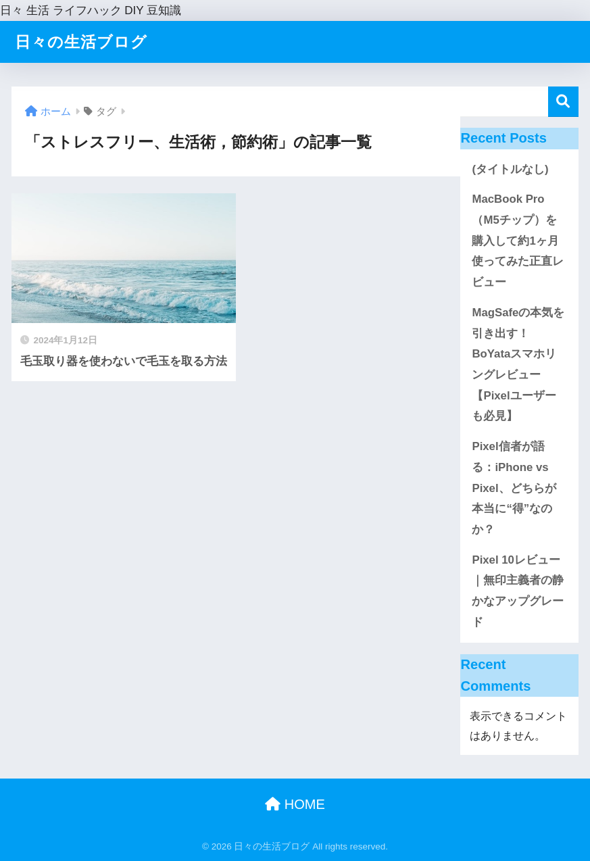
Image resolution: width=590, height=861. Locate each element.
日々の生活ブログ (81, 42)
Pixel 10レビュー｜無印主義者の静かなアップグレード (518, 591)
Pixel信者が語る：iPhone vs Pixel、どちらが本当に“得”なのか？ (514, 488)
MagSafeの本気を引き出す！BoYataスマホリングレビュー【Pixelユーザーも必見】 (518, 364)
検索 (563, 102)
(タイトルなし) (510, 169)
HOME (295, 804)
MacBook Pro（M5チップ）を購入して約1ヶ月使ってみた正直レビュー (518, 241)
